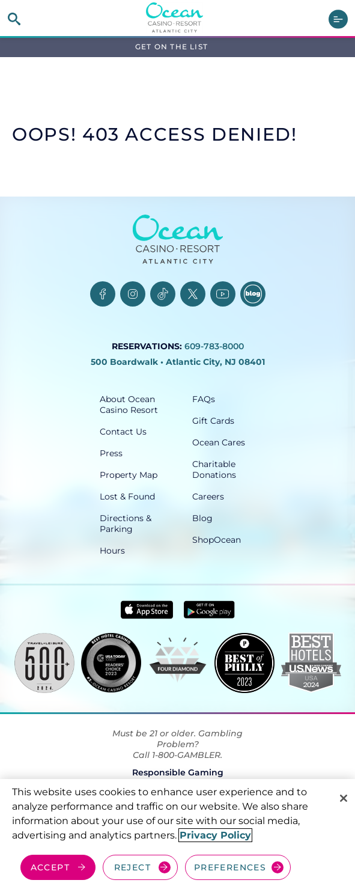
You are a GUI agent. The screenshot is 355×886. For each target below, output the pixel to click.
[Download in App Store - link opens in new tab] (147, 609)
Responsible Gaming (177, 772)
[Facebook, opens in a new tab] (102, 294)
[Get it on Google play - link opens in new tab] (209, 609)
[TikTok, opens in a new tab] (162, 294)
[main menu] (338, 19)
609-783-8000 (214, 346)
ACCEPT (50, 867)
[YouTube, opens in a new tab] (222, 294)
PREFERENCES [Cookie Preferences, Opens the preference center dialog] (230, 867)
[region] (177, 832)
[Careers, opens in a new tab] (224, 496)
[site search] (14, 19)
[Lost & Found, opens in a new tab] (131, 496)
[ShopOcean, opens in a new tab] (224, 539)
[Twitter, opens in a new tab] (192, 294)
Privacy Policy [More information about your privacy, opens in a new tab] (215, 835)
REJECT (132, 867)
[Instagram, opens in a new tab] (132, 294)
